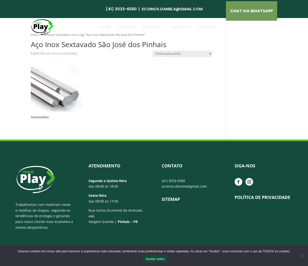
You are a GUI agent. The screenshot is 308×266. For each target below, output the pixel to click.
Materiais (152, 27)
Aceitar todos (155, 259)
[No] (302, 255)
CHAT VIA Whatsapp (251, 11)
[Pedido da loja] (182, 54)
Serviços (181, 27)
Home (105, 27)
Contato (206, 27)
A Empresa (126, 27)
